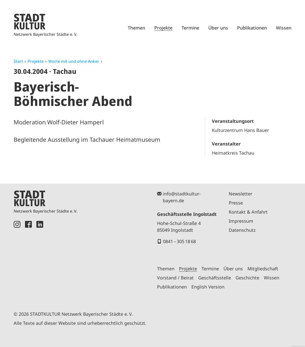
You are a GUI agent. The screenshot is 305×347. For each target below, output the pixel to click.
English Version (207, 287)
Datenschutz (242, 230)
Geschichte (247, 278)
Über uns (218, 28)
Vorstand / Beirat (175, 278)
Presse (236, 203)
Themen (136, 28)
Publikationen (252, 28)
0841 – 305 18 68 (179, 241)
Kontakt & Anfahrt (248, 212)
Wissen (283, 28)
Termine (190, 28)
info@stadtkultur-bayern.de (182, 197)
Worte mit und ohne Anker (73, 61)
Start (18, 61)
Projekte (163, 28)
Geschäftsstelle (214, 278)
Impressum (241, 221)
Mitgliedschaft (262, 269)
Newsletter (240, 194)
